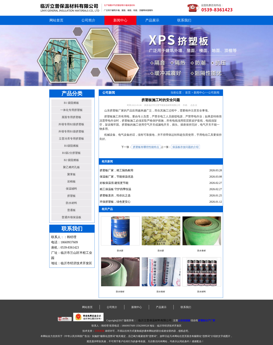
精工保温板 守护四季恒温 (115, 189)
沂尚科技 (99, 331)
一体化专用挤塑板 (71, 109)
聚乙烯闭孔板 (71, 167)
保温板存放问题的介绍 (185, 147)
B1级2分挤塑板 (71, 152)
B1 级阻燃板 (71, 102)
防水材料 (71, 202)
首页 (188, 92)
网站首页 (56, 20)
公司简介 (88, 20)
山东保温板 (184, 320)
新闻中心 (120, 20)
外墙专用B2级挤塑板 (71, 124)
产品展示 (152, 20)
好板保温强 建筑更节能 (114, 182)
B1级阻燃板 (71, 145)
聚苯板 (71, 174)
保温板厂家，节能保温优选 (116, 176)
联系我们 (184, 20)
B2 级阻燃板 (71, 160)
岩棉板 (71, 181)
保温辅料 (71, 188)
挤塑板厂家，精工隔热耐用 (116, 170)
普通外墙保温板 (71, 217)
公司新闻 (213, 92)
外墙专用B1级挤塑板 (71, 131)
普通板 (71, 210)
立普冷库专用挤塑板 (71, 138)
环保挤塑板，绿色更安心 (115, 201)
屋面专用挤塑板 (71, 117)
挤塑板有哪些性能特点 (146, 147)
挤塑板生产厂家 (206, 320)
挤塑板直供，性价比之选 (115, 195)
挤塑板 (71, 195)
